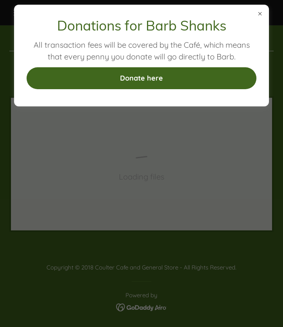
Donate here (141, 78)
